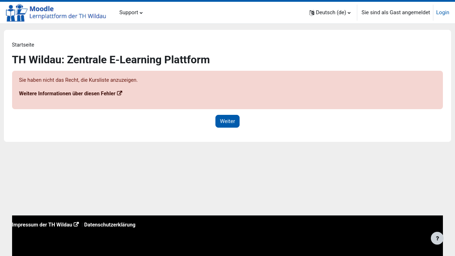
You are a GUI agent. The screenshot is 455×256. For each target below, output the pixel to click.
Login (442, 12)
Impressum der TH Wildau (56, 225)
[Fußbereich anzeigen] (437, 238)
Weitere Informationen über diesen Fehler (82, 94)
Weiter (227, 122)
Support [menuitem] (128, 12)
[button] (329, 12)
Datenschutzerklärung (126, 225)
